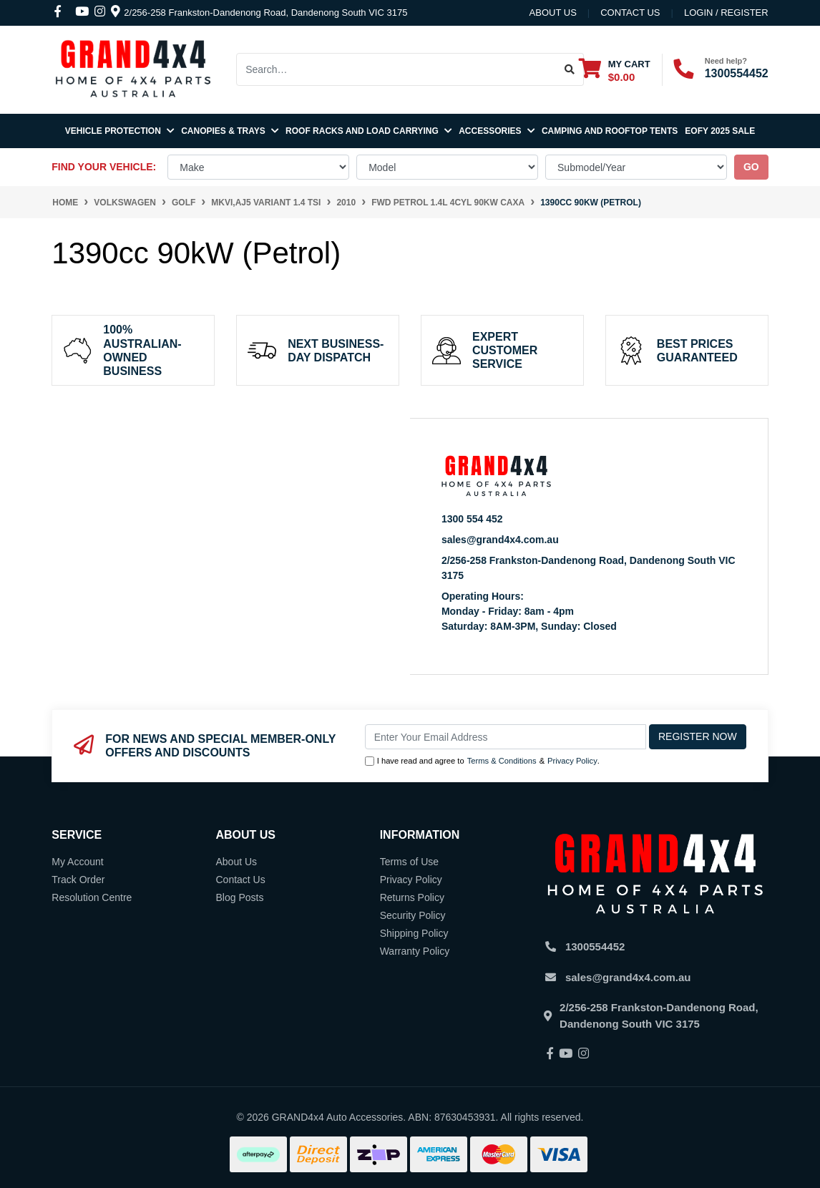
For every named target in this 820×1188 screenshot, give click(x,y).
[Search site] (570, 69)
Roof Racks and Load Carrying (368, 131)
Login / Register (726, 12)
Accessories (497, 131)
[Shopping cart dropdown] (614, 70)
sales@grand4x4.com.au (500, 539)
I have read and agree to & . (482, 761)
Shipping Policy (414, 933)
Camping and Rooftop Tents (610, 131)
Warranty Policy (415, 951)
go (751, 166)
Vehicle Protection (119, 131)
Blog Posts (239, 897)
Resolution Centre (92, 897)
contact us (630, 12)
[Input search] (396, 69)
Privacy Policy (572, 760)
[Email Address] (505, 736)
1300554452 (736, 73)
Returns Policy (412, 897)
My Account (77, 861)
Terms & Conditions (502, 760)
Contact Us (240, 879)
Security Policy (413, 915)
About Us (553, 12)
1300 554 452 (472, 519)
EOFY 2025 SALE (720, 131)
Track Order (78, 879)
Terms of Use (409, 861)
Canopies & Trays (229, 131)
